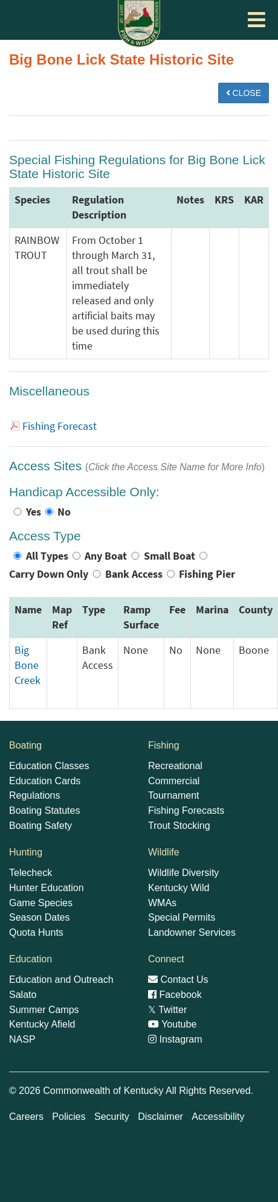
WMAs (162, 903)
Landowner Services (192, 932)
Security (111, 1116)
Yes (33, 512)
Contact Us (178, 979)
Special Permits (181, 917)
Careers (26, 1116)
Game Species (41, 903)
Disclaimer (160, 1116)
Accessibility (218, 1116)
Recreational (175, 766)
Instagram (175, 1039)
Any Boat (106, 556)
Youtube (172, 1024)
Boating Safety (40, 825)
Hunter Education (46, 888)
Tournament (173, 795)
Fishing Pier (207, 574)
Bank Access (134, 574)
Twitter (167, 1010)
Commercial (173, 781)
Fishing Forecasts (186, 810)
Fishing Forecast (59, 426)
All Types (47, 556)
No (64, 512)
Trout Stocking (179, 825)
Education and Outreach (61, 979)
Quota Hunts (36, 932)
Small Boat (169, 556)
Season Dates (39, 917)
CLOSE (243, 93)
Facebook (175, 994)
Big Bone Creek (27, 665)
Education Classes (49, 766)
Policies (68, 1116)
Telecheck (30, 873)
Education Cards (44, 781)
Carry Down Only (48, 574)
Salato (22, 994)
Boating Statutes (44, 810)
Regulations (34, 795)
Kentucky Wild (178, 888)
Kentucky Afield (42, 1024)
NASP (22, 1039)
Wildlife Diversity (183, 873)
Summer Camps (44, 1010)
